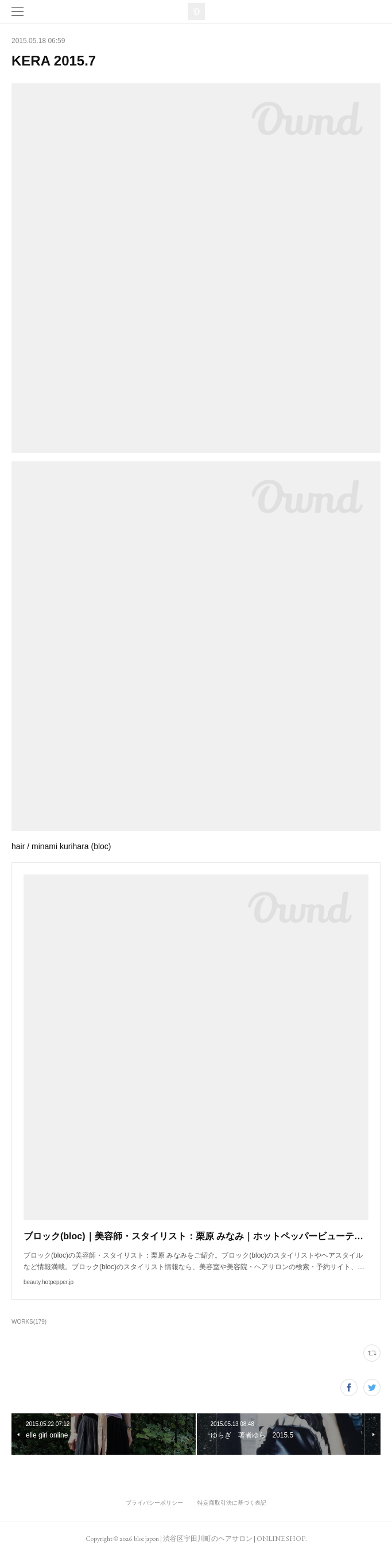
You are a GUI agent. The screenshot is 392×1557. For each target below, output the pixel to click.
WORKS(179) (28, 1322)
